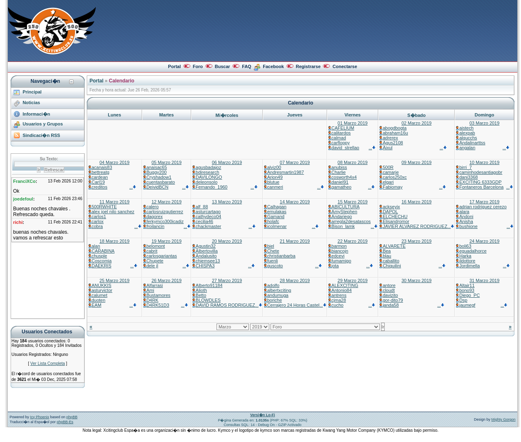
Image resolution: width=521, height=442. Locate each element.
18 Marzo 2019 (114, 241)
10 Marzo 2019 (484, 162)
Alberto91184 (209, 285)
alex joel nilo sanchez (113, 211)
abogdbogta (394, 127)
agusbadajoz (208, 167)
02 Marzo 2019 (416, 123)
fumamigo (341, 260)
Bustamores (159, 295)
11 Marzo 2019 (114, 201)
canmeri (275, 187)
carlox (98, 221)
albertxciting (279, 290)
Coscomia (102, 260)
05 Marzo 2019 (166, 162)
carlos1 (99, 216)
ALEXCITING (345, 285)
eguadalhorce (473, 250)
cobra (97, 226)
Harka (465, 255)
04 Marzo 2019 (114, 162)
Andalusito (206, 255)
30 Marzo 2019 (416, 280)
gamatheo (342, 187)
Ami (150, 290)
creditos (100, 187)
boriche (274, 300)
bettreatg (100, 172)
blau (387, 255)
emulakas (276, 211)
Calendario (121, 81)
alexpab (467, 132)
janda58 (391, 305)
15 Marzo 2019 (353, 201)
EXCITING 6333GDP (480, 182)
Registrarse (308, 66)
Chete (273, 250)
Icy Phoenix (40, 417)
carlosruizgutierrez (165, 211)
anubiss (339, 167)
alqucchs (468, 137)
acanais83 (102, 167)
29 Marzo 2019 (353, 280)
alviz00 (274, 167)
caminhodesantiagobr (480, 172)
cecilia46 (204, 221)
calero (153, 206)
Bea (387, 250)
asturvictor (102, 290)
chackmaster (208, 226)
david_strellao (345, 147)
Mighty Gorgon (504, 419)
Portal (174, 66)
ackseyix (391, 206)
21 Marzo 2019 (295, 241)
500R (388, 167)
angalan (467, 147)
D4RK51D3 (158, 305)
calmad (339, 137)
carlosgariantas (162, 255)
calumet (100, 295)
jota (335, 265)
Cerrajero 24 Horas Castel (293, 305)
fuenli (272, 260)
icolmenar (277, 226)
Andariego (342, 216)
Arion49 (275, 177)
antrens (339, 295)
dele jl (152, 265)
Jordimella (469, 265)
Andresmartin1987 (285, 172)
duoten (99, 300)
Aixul (387, 147)
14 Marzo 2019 (295, 201)
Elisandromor (396, 221)
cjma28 (339, 300)
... (372, 148)
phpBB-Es (65, 422)
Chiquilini (392, 265)
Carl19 (98, 182)
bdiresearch (207, 172)
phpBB (71, 417)
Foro (198, 66)
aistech (466, 127)
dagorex (155, 216)
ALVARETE (394, 246)
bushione (468, 226)
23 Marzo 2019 (416, 241)
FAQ (246, 66)
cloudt (389, 290)
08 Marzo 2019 (353, 162)
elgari (388, 182)
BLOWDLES (208, 300)
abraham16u (395, 132)
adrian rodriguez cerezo (483, 206)
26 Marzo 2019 (166, 280)
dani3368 (468, 177)
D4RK (152, 300)
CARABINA (103, 250)
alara (464, 211)
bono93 (466, 290)
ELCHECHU (395, 216)
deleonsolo (206, 182)
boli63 (465, 246)
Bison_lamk (343, 226)
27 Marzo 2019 (227, 280)
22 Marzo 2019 (353, 241)
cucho (337, 305)
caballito (391, 260)
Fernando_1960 (212, 187)
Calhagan (276, 206)
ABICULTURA (346, 206)
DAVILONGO (209, 177)
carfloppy (341, 142)
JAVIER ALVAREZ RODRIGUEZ (415, 226)
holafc (273, 221)
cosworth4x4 (344, 177)
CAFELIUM (343, 127)
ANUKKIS (101, 285)
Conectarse (345, 66)
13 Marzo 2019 (227, 201)
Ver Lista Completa (47, 363)
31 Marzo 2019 (484, 280)
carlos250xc (395, 177)
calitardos (341, 132)
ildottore (467, 260)
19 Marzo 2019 (166, 241)
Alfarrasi (155, 285)
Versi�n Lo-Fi (262, 415)
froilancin (156, 226)
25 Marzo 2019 (114, 280)
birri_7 (465, 167)
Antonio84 (342, 290)
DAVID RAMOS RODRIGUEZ (225, 305)
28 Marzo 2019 (295, 280)
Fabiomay (392, 187)
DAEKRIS (101, 265)
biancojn (340, 250)
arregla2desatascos (351, 221)
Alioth (201, 290)
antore (389, 285)
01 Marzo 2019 (353, 123)
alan (96, 246)
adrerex (390, 137)
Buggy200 (157, 172)
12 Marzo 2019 (166, 201)
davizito (390, 295)
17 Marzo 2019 (484, 201)
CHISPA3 (205, 265)
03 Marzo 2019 (484, 123)
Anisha (466, 221)
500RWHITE (104, 206)
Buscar (222, 66)
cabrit (152, 250)
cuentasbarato (161, 182)
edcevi (338, 255)
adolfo (273, 285)
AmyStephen (344, 211)
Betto (201, 295)
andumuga (278, 295)
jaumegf (467, 305)
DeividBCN (158, 187)
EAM (96, 305)
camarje (391, 172)
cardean (100, 177)
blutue (273, 182)
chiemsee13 (208, 260)
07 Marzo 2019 (295, 162)
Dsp (463, 300)
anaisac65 (157, 167)
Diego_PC (469, 295)
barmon (339, 246)
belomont (156, 246)
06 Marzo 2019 (227, 162)
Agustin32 (206, 246)
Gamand (275, 216)
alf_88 (202, 206)
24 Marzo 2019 (484, 241)
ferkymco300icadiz (165, 221)
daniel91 (340, 182)
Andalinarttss (472, 142)
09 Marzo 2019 (416, 162)
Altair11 (466, 285)
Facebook (273, 66)
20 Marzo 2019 (227, 241)
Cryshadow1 (159, 177)
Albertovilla (207, 250)
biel (270, 246)
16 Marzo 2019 (416, 201)
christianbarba (281, 255)
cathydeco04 (208, 216)
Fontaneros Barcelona (481, 187)
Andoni (466, 216)
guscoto (275, 265)
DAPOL (390, 211)
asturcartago (208, 211)
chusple (99, 255)
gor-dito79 (393, 300)
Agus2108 (393, 142)
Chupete (155, 260)
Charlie (339, 172)
